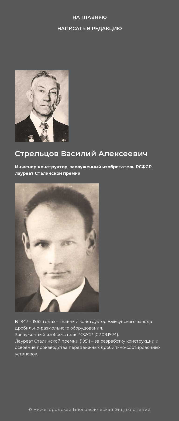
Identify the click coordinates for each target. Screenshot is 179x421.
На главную (89, 17)
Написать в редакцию (89, 28)
